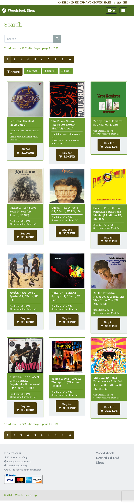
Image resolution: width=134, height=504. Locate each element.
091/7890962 (12, 453)
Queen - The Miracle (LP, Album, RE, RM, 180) (66, 209)
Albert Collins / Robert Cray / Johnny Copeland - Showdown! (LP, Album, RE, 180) (25, 382)
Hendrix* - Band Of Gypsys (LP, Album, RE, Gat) (65, 296)
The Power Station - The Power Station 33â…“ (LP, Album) (64, 124)
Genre (50, 70)
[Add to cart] (25, 151)
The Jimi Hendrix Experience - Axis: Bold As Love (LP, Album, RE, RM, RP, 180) (108, 383)
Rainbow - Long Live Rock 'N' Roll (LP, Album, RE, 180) (23, 211)
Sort (66, 70)
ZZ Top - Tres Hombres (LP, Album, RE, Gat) (107, 122)
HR (119, 2)
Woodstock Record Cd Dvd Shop (107, 458)
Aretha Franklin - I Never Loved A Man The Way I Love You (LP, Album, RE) (108, 298)
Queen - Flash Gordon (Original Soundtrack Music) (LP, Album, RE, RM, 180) (107, 213)
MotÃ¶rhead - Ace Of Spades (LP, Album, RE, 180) (24, 296)
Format (32, 70)
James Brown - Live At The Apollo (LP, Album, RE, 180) (66, 382)
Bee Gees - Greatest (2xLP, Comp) (22, 122)
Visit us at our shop (16, 457)
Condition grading (15, 465)
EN (125, 2)
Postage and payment (17, 461)
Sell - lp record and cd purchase (23, 469)
